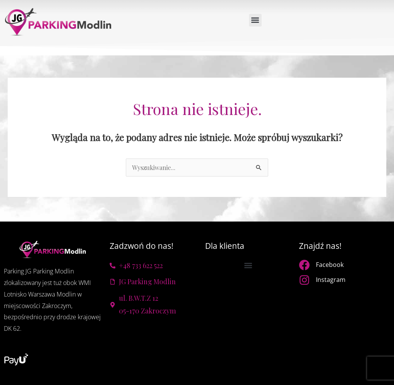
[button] (255, 20)
